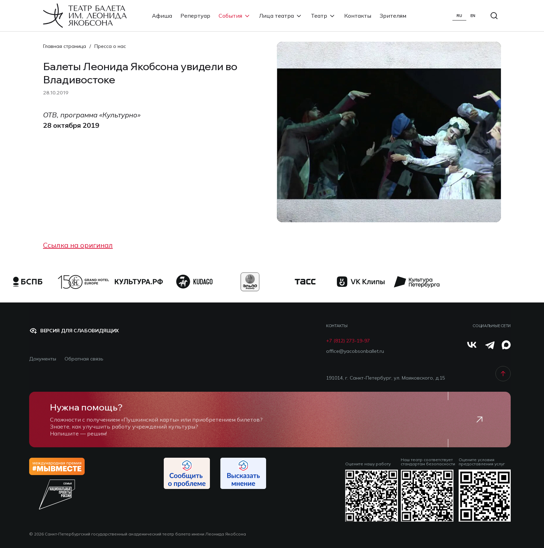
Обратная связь (84, 359)
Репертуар (195, 15)
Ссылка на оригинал (78, 245)
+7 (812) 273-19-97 (348, 341)
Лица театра (281, 15)
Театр (323, 15)
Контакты (357, 15)
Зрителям (393, 15)
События (235, 15)
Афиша (162, 15)
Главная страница (64, 46)
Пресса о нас (110, 46)
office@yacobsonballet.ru (355, 351)
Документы (42, 359)
